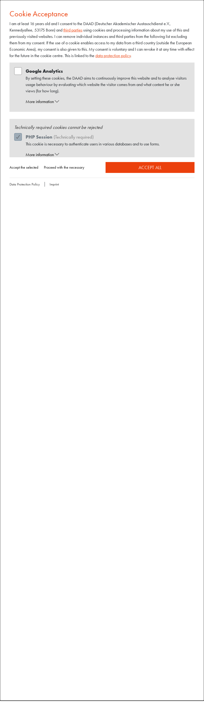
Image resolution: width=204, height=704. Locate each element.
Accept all (150, 167)
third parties (72, 30)
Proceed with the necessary (64, 167)
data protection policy (113, 55)
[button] (106, 101)
